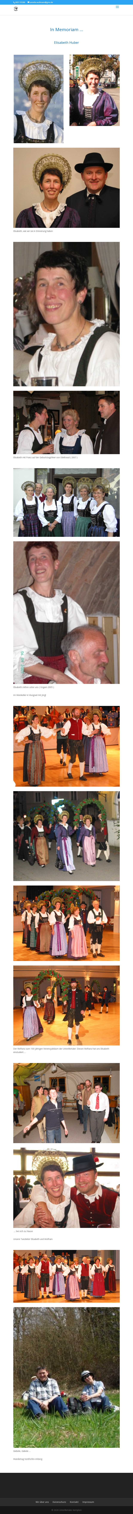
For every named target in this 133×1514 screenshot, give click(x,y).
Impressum (88, 1502)
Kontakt (74, 1502)
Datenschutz (59, 1502)
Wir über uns (42, 1502)
